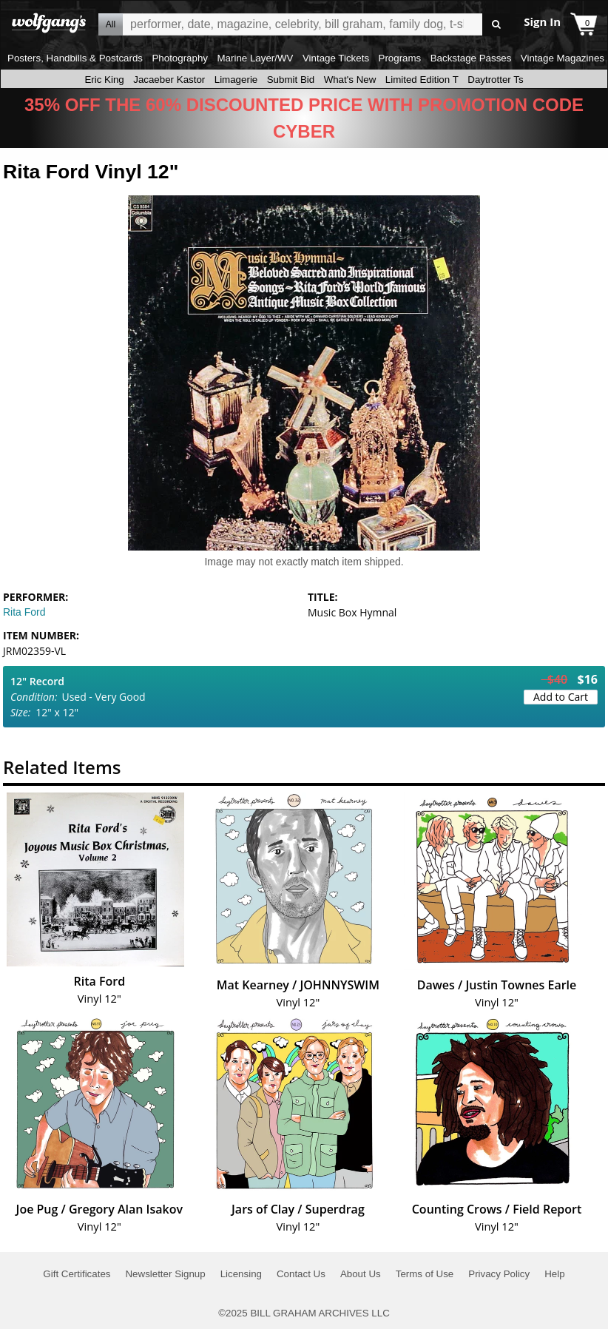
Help (554, 1273)
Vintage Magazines (562, 58)
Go (496, 24)
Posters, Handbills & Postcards (75, 58)
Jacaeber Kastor (169, 79)
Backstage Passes (471, 58)
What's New (350, 79)
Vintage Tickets (336, 58)
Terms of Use (425, 1273)
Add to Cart (560, 697)
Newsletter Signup (165, 1273)
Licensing (241, 1273)
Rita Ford (24, 612)
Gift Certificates (76, 1273)
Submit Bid (290, 79)
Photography (180, 58)
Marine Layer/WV (255, 58)
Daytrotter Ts (495, 79)
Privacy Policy (499, 1273)
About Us (360, 1273)
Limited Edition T (422, 79)
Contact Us (301, 1273)
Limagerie (236, 79)
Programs (400, 58)
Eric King (104, 79)
